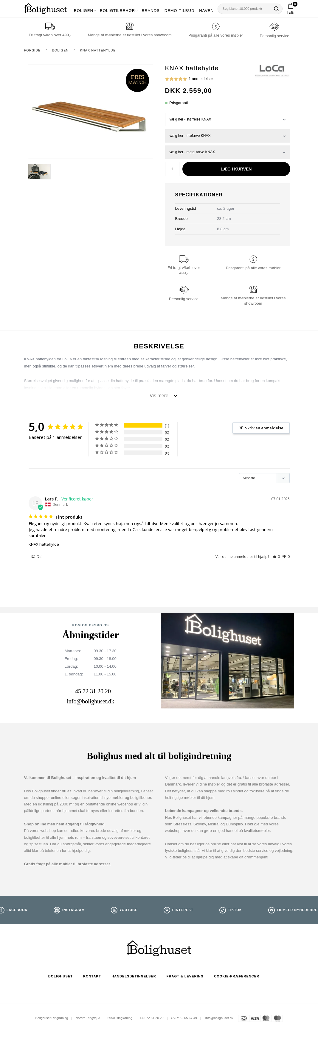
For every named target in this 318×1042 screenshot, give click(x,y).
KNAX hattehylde (98, 50)
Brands (151, 10)
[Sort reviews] (264, 478)
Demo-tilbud (180, 10)
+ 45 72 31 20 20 (90, 691)
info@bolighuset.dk (90, 701)
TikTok (235, 910)
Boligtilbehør (117, 10)
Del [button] (37, 557)
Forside (32, 50)
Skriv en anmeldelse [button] (264, 428)
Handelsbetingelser (133, 976)
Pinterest (182, 910)
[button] (276, 556)
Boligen (83, 10)
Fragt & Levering (185, 976)
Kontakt (92, 976)
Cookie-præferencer (236, 976)
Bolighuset (60, 976)
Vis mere (159, 395)
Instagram (73, 910)
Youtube (128, 910)
